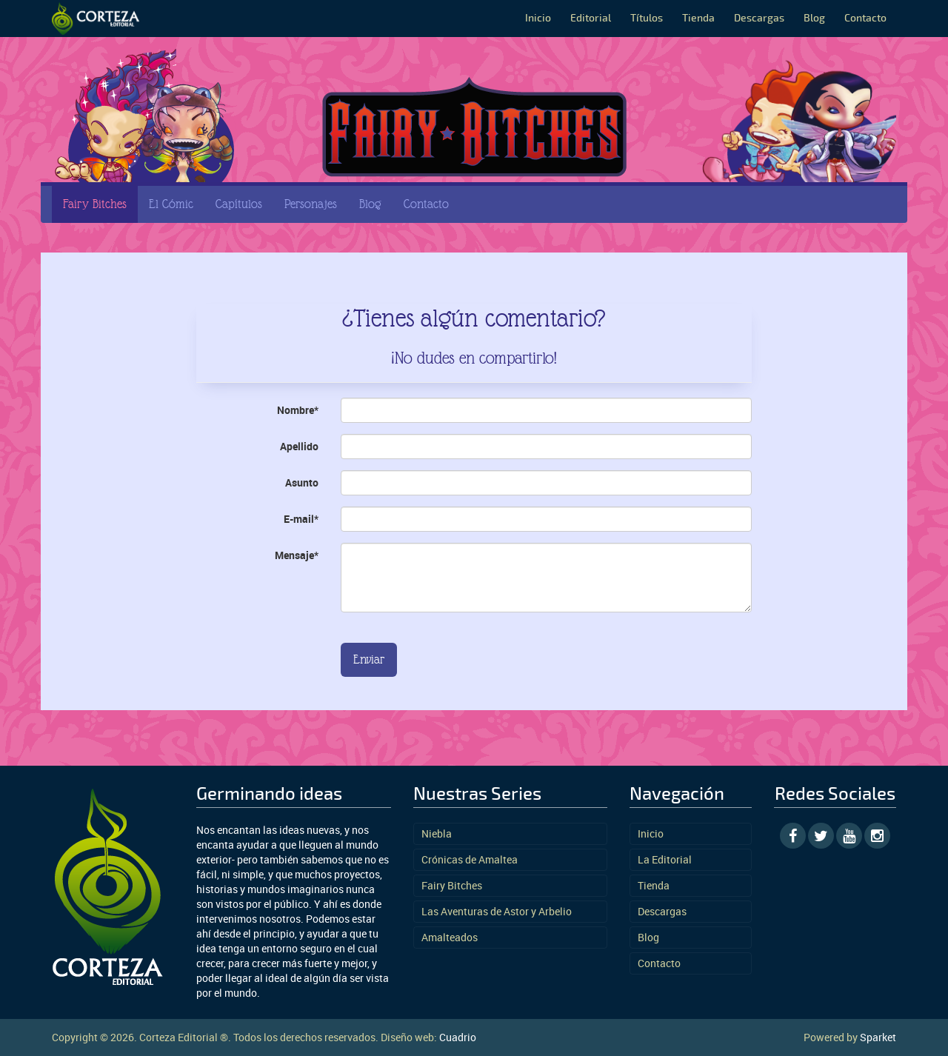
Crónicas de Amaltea (469, 859)
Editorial (590, 18)
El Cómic (171, 204)
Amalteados (449, 937)
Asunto (301, 482)
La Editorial (665, 859)
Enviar (368, 659)
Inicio (538, 18)
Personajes (310, 204)
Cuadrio (457, 1037)
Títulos (646, 18)
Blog (814, 18)
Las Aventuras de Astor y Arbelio (496, 911)
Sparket (878, 1037)
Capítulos (239, 204)
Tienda (698, 18)
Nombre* (297, 410)
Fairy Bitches (95, 204)
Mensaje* (296, 555)
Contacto (865, 18)
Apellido (299, 446)
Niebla (436, 833)
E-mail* (301, 519)
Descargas (759, 18)
